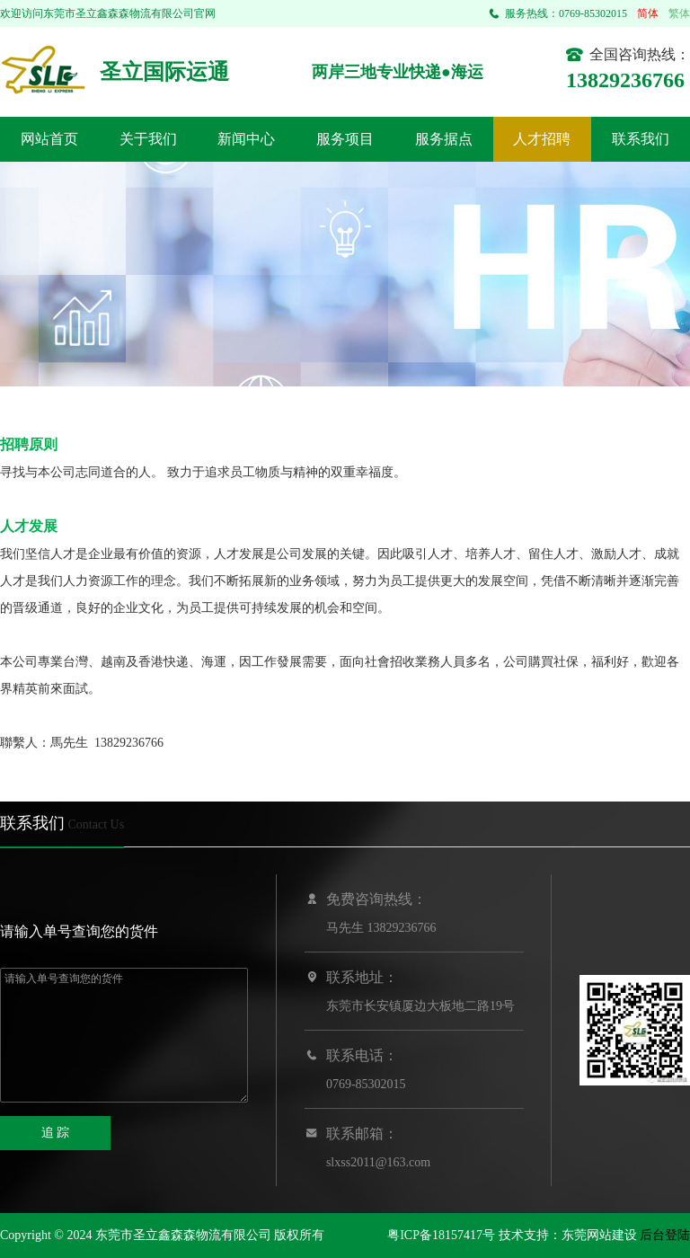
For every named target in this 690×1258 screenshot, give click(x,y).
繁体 (679, 13)
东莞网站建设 (599, 1235)
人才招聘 (542, 138)
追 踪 (55, 1132)
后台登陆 (665, 1235)
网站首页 (49, 138)
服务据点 (444, 138)
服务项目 (345, 138)
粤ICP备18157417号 (441, 1235)
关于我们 (148, 138)
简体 (648, 13)
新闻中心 (246, 138)
